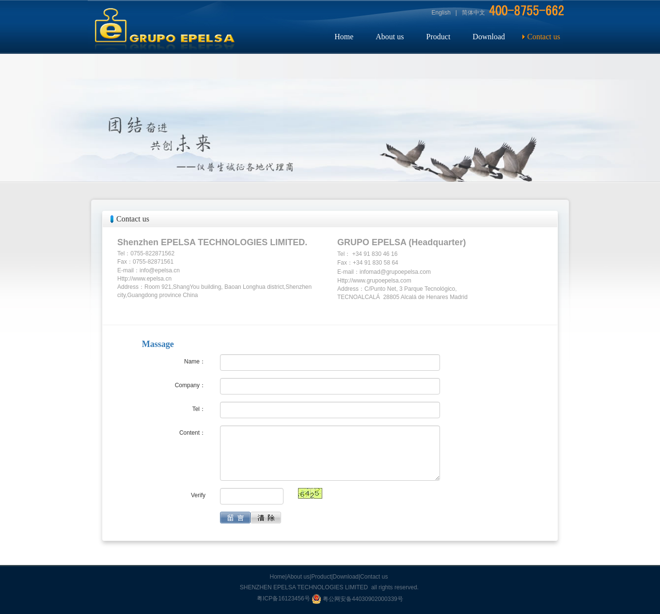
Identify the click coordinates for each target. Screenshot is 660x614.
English (441, 12)
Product (438, 36)
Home (343, 36)
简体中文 (473, 12)
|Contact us (373, 576)
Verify (198, 495)
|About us (297, 576)
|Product (320, 576)
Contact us (543, 36)
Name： (194, 361)
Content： (192, 432)
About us (390, 36)
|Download (345, 576)
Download (488, 36)
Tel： (198, 409)
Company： (190, 385)
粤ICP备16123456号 (284, 599)
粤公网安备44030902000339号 (357, 599)
